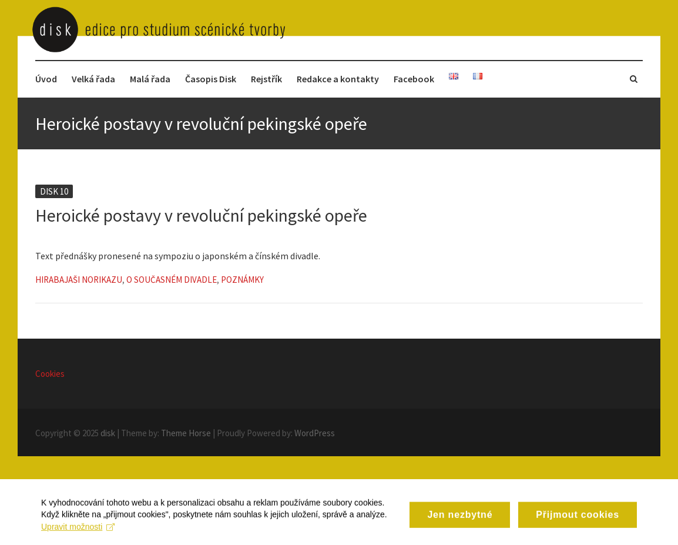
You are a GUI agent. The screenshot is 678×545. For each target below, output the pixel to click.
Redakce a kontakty (338, 79)
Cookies (50, 373)
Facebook (414, 79)
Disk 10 (54, 191)
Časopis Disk (210, 79)
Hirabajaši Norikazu (78, 279)
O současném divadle (171, 279)
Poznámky (242, 279)
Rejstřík (266, 79)
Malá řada (150, 79)
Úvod (46, 79)
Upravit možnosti (78, 532)
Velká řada (93, 79)
